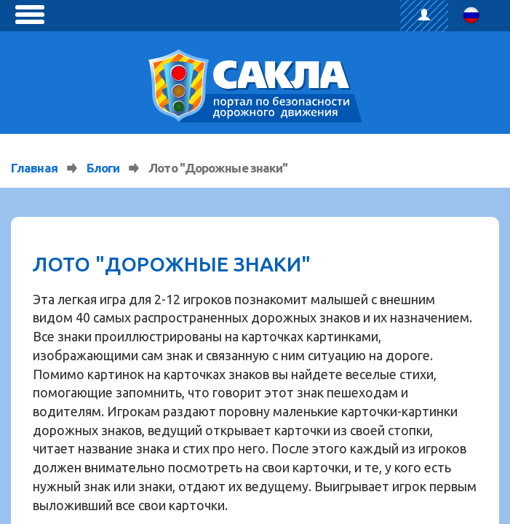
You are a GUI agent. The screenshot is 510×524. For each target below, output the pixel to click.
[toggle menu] (30, 14)
